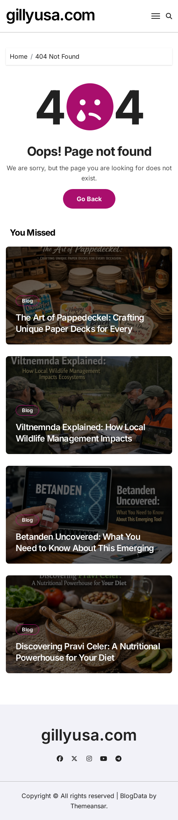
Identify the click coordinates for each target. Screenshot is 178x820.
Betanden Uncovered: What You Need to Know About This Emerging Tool (85, 548)
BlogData (133, 796)
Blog (27, 300)
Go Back (89, 199)
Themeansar (88, 806)
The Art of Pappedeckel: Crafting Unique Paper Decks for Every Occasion (80, 328)
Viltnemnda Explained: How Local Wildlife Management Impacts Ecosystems (80, 438)
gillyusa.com (50, 14)
